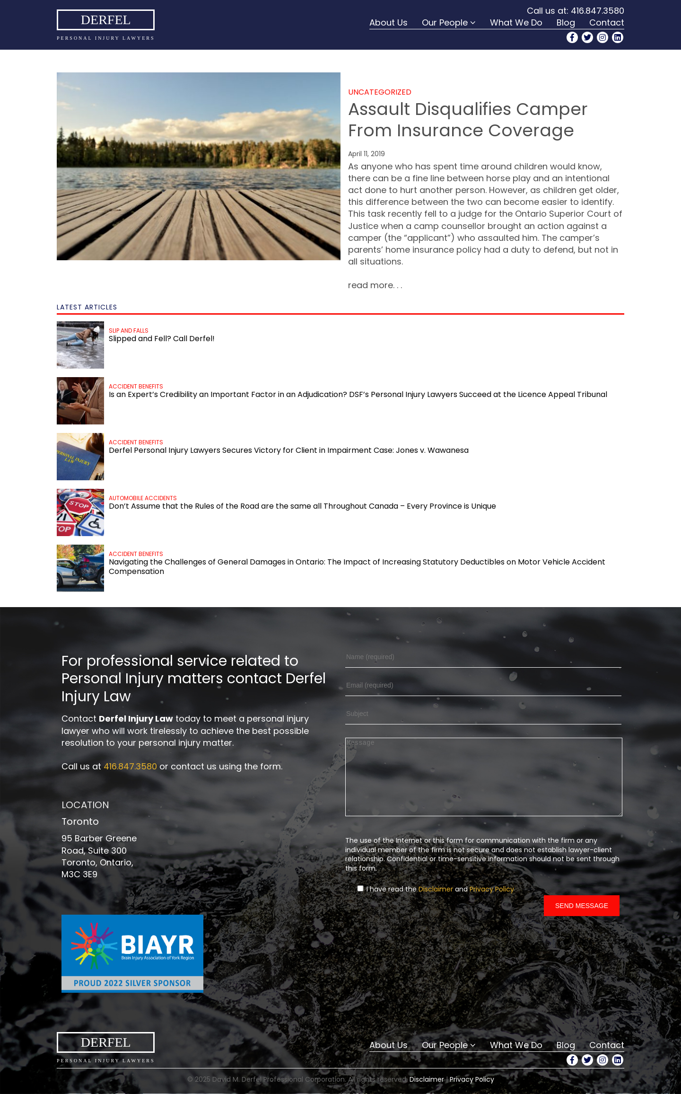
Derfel (106, 19)
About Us (388, 22)
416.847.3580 (597, 11)
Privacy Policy (492, 903)
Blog (566, 22)
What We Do (516, 22)
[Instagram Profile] (602, 37)
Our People (445, 22)
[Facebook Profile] (572, 37)
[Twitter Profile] (587, 37)
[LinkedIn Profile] (617, 37)
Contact (606, 22)
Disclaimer (436, 903)
